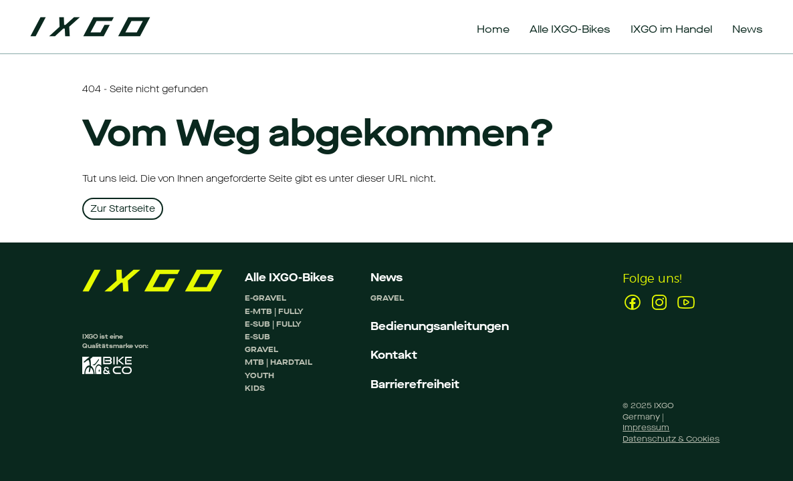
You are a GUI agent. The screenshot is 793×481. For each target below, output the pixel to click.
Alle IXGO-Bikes (289, 277)
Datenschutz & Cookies (670, 439)
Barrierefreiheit (414, 384)
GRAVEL (261, 349)
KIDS (255, 388)
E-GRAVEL (265, 298)
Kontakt (393, 355)
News (386, 277)
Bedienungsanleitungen (439, 326)
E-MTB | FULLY (274, 311)
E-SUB (257, 336)
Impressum (645, 427)
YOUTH (259, 375)
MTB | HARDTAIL (278, 362)
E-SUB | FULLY (273, 324)
